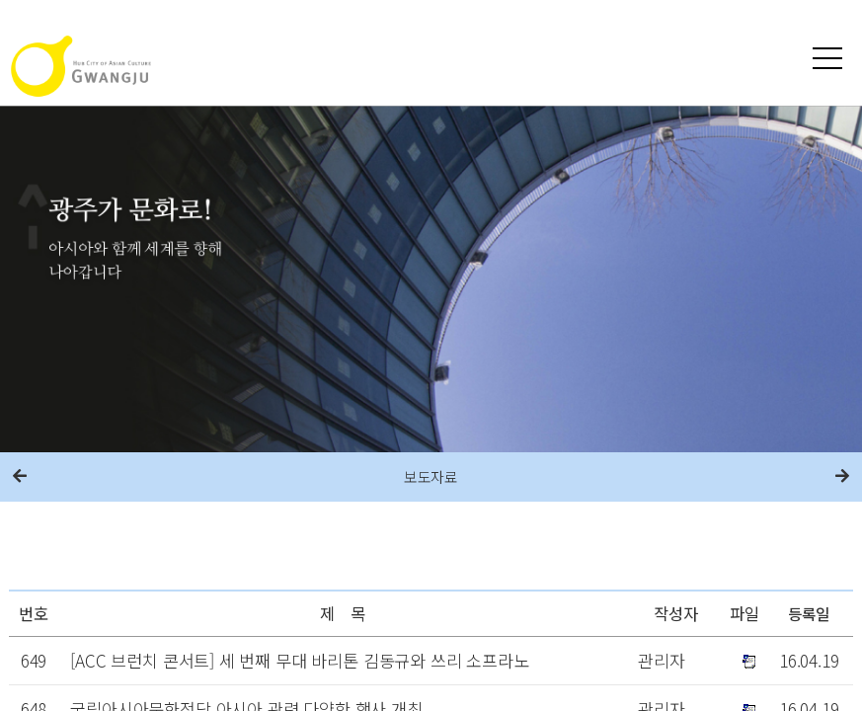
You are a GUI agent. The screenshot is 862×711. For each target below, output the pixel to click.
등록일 (808, 613)
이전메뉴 (19, 477)
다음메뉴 (842, 477)
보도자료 (431, 476)
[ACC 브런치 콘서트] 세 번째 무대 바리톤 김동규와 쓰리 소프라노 (299, 660)
